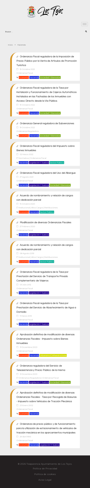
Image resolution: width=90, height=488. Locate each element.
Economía (24, 77)
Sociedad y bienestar (50, 77)
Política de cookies (45, 474)
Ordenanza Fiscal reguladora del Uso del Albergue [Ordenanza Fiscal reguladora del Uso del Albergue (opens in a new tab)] (48, 173)
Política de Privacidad (45, 468)
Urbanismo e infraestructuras (53, 355)
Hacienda (34, 77)
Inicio (10, 45)
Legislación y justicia (39, 162)
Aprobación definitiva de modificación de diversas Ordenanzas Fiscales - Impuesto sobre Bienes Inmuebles (45, 339)
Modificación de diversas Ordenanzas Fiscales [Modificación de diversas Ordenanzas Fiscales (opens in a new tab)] (45, 222)
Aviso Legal (45, 480)
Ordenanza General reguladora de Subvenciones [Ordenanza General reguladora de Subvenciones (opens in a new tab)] (47, 123)
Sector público (57, 162)
